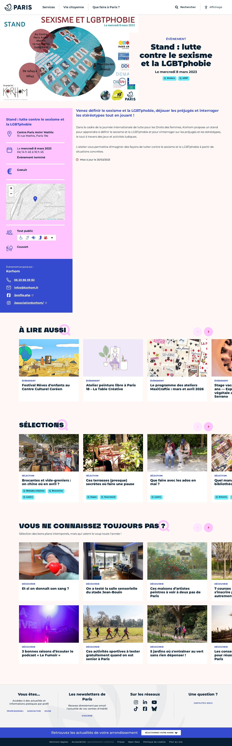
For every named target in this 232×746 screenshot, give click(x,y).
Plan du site (176, 742)
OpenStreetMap (51, 219)
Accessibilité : (93, 742)
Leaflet (35, 219)
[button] (35, 199)
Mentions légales (58, 742)
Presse (121, 742)
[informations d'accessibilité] (36, 238)
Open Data (134, 742)
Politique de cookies (154, 742)
